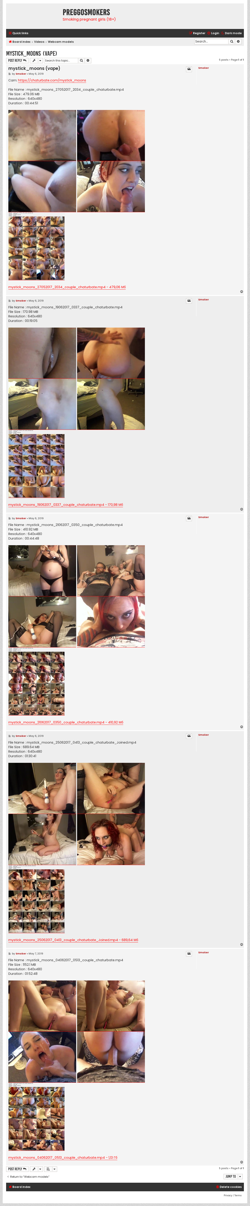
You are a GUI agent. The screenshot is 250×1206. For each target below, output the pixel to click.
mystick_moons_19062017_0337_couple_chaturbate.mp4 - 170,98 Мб (65, 504)
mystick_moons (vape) (31, 53)
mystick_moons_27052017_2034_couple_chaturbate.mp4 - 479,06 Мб (67, 287)
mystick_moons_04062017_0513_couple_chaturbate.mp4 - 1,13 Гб (62, 1157)
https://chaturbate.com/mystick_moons (52, 80)
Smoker (203, 68)
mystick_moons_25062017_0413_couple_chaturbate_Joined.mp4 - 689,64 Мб (73, 940)
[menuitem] (213, 33)
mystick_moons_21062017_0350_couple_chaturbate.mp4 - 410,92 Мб (65, 722)
